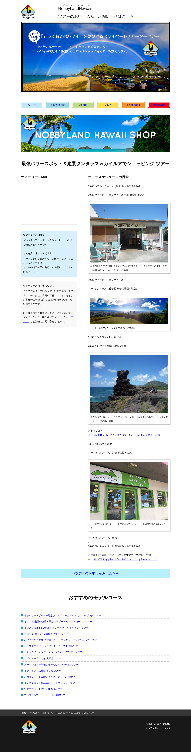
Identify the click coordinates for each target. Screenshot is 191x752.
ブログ (108, 104)
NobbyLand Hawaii (161, 728)
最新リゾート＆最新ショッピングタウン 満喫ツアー (52, 677)
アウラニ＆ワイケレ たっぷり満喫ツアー (46, 695)
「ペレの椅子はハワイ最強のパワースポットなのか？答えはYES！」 (127, 435)
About (83, 104)
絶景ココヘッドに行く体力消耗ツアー (44, 689)
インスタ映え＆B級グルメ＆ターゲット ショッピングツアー (56, 627)
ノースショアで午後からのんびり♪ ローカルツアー (51, 664)
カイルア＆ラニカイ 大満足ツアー (42, 658)
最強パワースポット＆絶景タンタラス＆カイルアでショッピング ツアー (62, 615)
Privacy (166, 724)
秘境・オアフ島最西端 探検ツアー (42, 670)
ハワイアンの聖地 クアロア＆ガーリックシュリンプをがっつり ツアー (62, 640)
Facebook (133, 104)
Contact (157, 724)
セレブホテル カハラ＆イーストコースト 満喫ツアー (52, 646)
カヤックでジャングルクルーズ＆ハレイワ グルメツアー (54, 652)
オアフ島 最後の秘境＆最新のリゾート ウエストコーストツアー (58, 621)
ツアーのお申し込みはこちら (97, 573)
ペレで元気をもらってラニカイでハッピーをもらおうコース (125, 559)
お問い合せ (57, 104)
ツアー (32, 104)
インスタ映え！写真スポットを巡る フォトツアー (50, 683)
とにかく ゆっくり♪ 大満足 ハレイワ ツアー (47, 634)
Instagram (159, 104)
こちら (128, 16)
